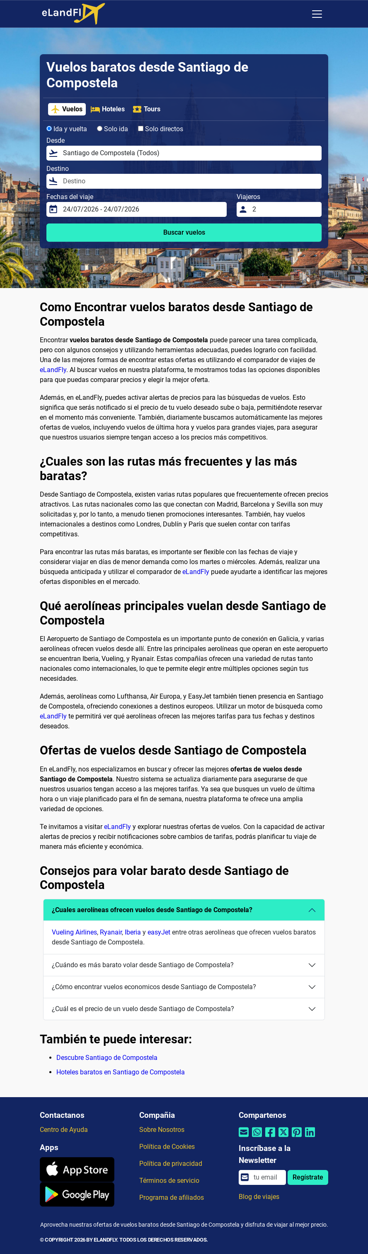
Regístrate (308, 1177)
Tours (146, 109)
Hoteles (107, 109)
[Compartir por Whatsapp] (257, 1137)
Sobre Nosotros (161, 1130)
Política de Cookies (167, 1147)
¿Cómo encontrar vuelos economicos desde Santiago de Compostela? (154, 987)
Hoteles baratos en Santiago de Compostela (120, 1072)
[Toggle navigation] (317, 14)
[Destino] (190, 181)
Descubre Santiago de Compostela (106, 1058)
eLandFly (53, 370)
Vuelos (66, 109)
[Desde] (190, 153)
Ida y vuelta (66, 129)
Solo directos (160, 129)
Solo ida (112, 129)
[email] (267, 1177)
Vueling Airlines (74, 932)
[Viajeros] (284, 209)
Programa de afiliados (171, 1197)
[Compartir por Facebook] (270, 1137)
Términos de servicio (169, 1180)
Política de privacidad (170, 1164)
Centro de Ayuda (64, 1130)
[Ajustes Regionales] (299, 14)
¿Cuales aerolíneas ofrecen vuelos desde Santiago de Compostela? (152, 910)
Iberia (133, 932)
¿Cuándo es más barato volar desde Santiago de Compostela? (143, 965)
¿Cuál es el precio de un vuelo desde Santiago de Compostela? (143, 1009)
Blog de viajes (259, 1197)
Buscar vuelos (184, 232)
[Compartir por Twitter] (283, 1137)
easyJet (159, 932)
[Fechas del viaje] (142, 209)
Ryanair (111, 932)
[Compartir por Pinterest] (297, 1137)
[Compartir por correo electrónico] (244, 1137)
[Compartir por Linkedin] (310, 1137)
